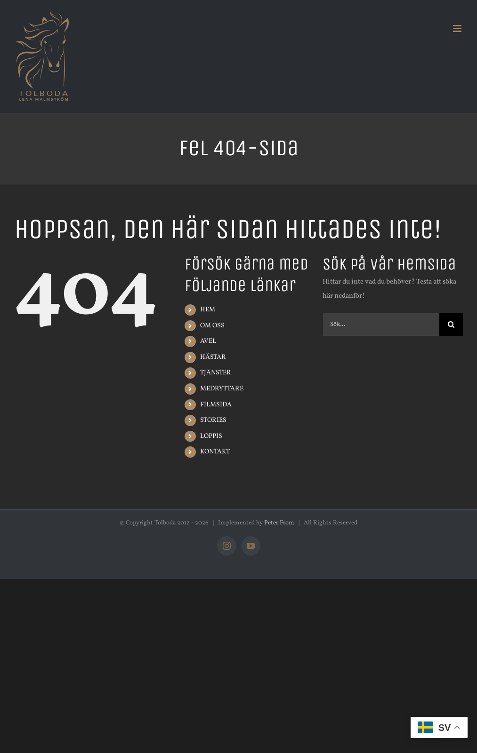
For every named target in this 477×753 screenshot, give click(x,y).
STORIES (213, 420)
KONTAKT (215, 451)
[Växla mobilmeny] (458, 28)
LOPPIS (211, 436)
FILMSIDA (216, 404)
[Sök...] (381, 324)
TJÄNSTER (215, 372)
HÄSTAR (213, 357)
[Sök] (451, 324)
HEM (207, 309)
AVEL (208, 341)
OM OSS (212, 325)
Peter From (279, 523)
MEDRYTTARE (221, 388)
